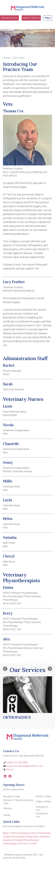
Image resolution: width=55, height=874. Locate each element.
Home (6, 57)
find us (9, 769)
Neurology (32, 836)
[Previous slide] (5, 669)
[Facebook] (10, 776)
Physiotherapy (31, 840)
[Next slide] (50, 669)
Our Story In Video (27, 843)
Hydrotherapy (10, 843)
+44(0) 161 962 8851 (17, 762)
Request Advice (9, 17)
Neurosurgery (19, 836)
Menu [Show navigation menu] (47, 17)
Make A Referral (31, 17)
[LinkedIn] (5, 776)
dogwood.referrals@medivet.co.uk (24, 766)
